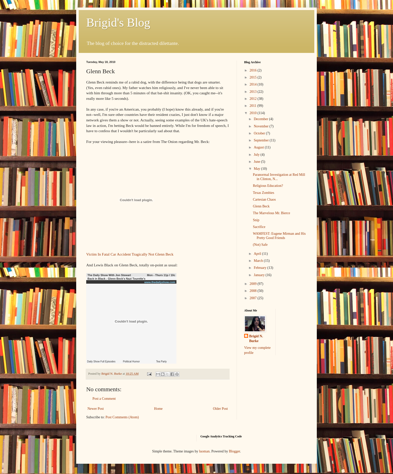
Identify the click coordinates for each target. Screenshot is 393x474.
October (260, 133)
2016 (254, 70)
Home (158, 409)
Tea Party (161, 361)
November (261, 126)
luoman (204, 451)
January (259, 275)
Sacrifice (259, 227)
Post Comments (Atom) (122, 417)
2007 (254, 298)
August (259, 147)
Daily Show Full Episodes (101, 361)
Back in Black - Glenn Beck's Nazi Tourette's (116, 278)
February (260, 268)
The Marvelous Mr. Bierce (271, 213)
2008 (254, 291)
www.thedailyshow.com (159, 282)
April (258, 254)
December (261, 119)
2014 (254, 84)
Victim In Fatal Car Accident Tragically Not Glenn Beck (129, 254)
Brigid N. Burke (256, 338)
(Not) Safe (260, 245)
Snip (256, 220)
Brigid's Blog (118, 22)
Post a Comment (104, 399)
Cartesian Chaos (264, 199)
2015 (254, 77)
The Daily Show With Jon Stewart (109, 275)
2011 (253, 106)
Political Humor (131, 361)
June (257, 162)
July (257, 154)
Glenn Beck (261, 206)
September (261, 140)
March (259, 261)
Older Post (220, 409)
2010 (254, 113)
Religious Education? (268, 186)
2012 (254, 99)
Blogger (234, 451)
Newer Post (95, 409)
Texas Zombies (263, 193)
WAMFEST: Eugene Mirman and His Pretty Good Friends (279, 236)
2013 (254, 92)
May (257, 169)
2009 (254, 284)
